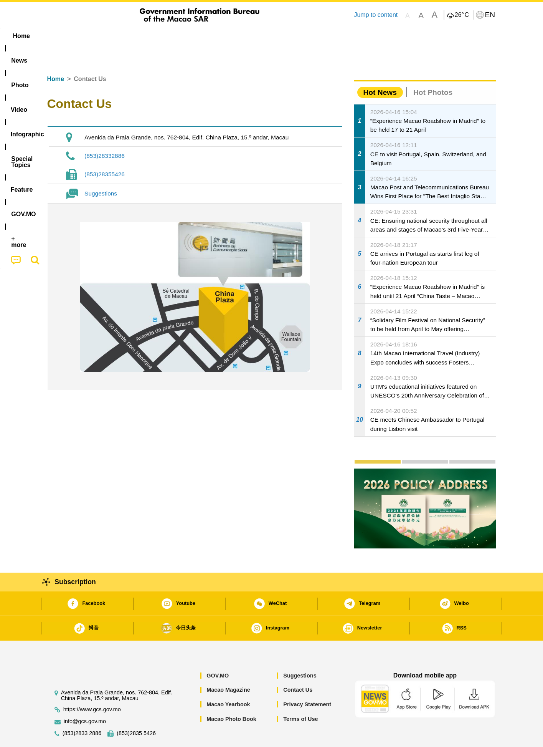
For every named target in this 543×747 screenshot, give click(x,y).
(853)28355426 (104, 150)
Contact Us (297, 666)
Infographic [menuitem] (201, 36)
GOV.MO (217, 652)
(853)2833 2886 (82, 710)
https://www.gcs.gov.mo (92, 686)
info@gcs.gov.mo (85, 698)
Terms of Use (300, 695)
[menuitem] (95, 36)
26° (462, 15)
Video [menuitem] (161, 36)
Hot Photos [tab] (432, 69)
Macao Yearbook (228, 681)
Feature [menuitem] (301, 36)
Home (55, 55)
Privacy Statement (307, 681)
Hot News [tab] (380, 69)
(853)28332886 (104, 132)
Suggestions (100, 170)
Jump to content (376, 15)
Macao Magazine (228, 666)
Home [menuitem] (62, 36)
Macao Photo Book (231, 695)
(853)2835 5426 (136, 710)
